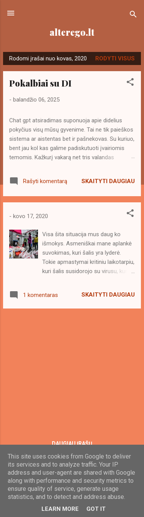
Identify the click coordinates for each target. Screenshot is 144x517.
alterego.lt (72, 32)
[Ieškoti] (133, 15)
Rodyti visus (115, 58)
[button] (130, 83)
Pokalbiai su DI (40, 83)
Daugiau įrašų (72, 443)
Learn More (60, 508)
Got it (96, 508)
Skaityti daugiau (108, 181)
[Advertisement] (72, 368)
